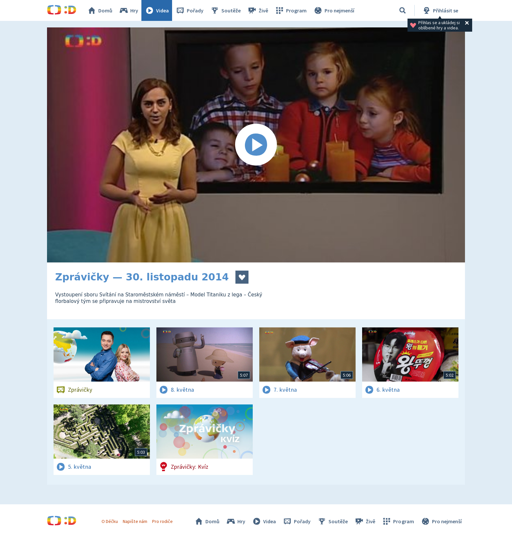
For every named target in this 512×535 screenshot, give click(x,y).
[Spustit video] (256, 144)
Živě (257, 10)
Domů (99, 10)
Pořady (189, 10)
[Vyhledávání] (402, 10)
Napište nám (135, 521)
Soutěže (225, 10)
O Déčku (110, 521)
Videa (157, 10)
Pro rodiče (162, 521)
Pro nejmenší (333, 10)
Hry (128, 10)
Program (291, 10)
